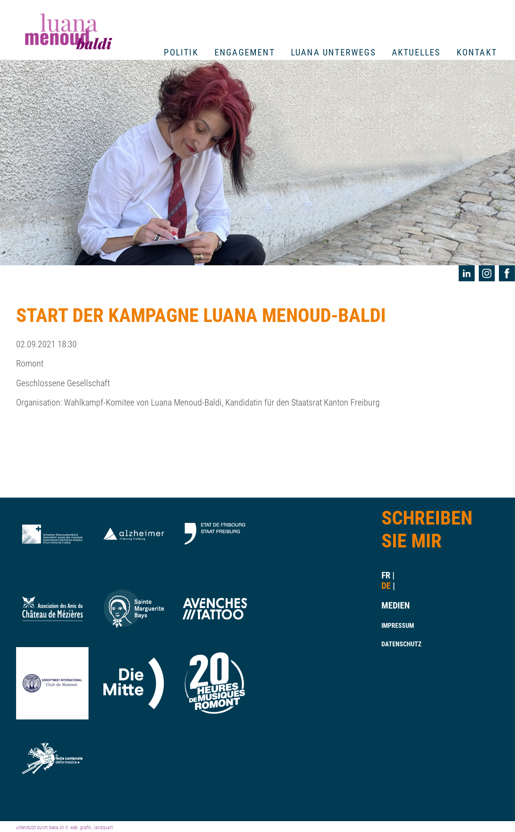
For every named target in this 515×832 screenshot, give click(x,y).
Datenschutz (393, 644)
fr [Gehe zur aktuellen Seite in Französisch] (385, 575)
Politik (181, 52)
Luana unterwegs (333, 52)
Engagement (244, 52)
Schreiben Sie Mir (426, 529)
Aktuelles (416, 52)
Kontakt (477, 52)
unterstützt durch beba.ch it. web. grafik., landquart (64, 827)
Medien (393, 605)
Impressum (393, 625)
